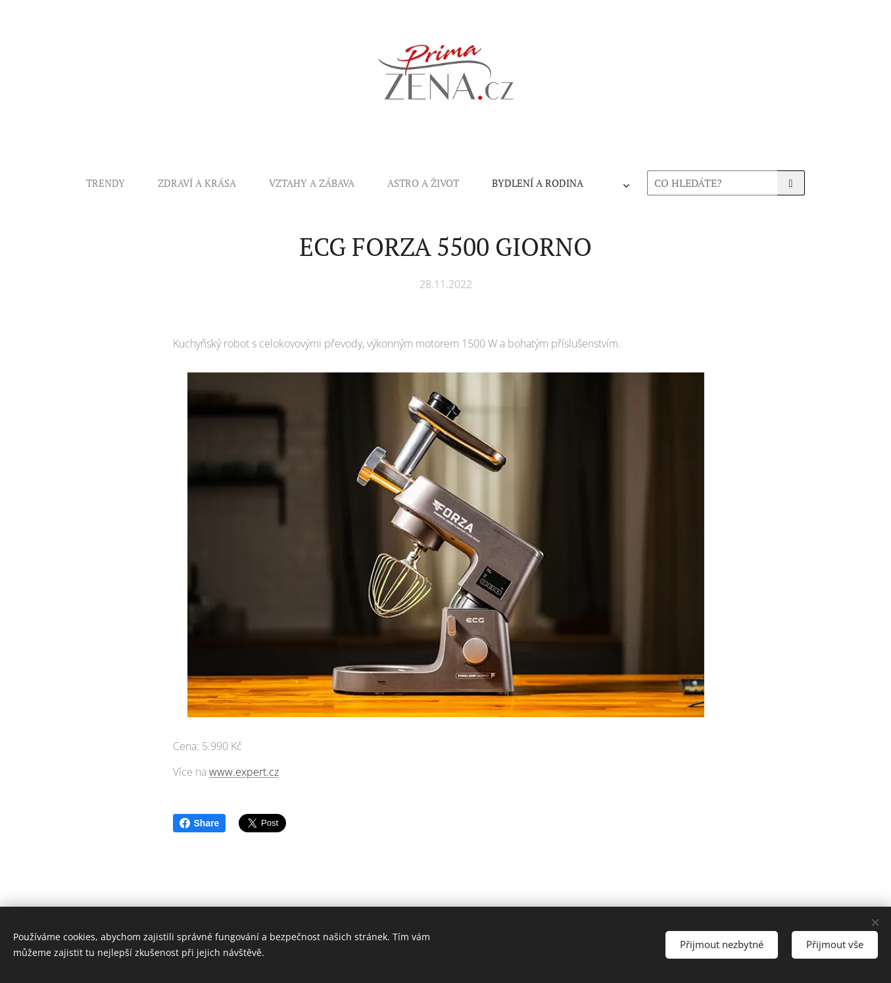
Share (200, 823)
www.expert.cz (244, 772)
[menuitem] (270, 182)
